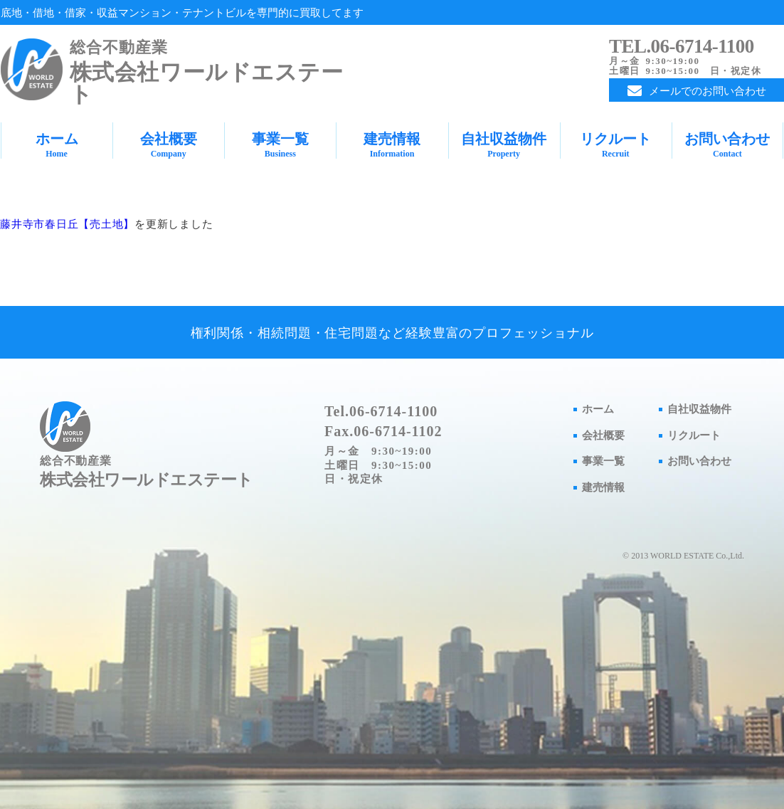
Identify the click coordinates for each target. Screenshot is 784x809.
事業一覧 (280, 145)
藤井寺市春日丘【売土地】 (67, 224)
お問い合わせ (727, 145)
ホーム (56, 145)
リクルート (616, 145)
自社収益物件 (504, 145)
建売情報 (391, 145)
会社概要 (168, 145)
